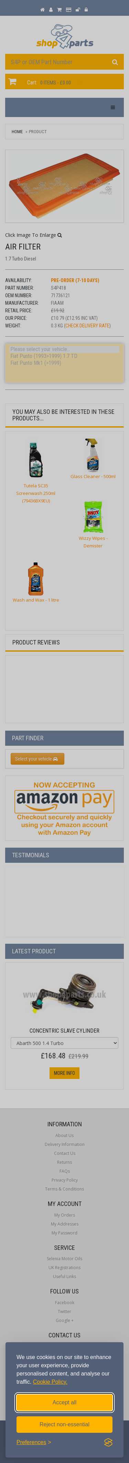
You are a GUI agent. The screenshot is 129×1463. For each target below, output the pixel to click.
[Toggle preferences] (34, 1442)
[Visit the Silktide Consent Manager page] (108, 1442)
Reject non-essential (64, 1424)
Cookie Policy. (50, 1382)
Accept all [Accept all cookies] (64, 1402)
